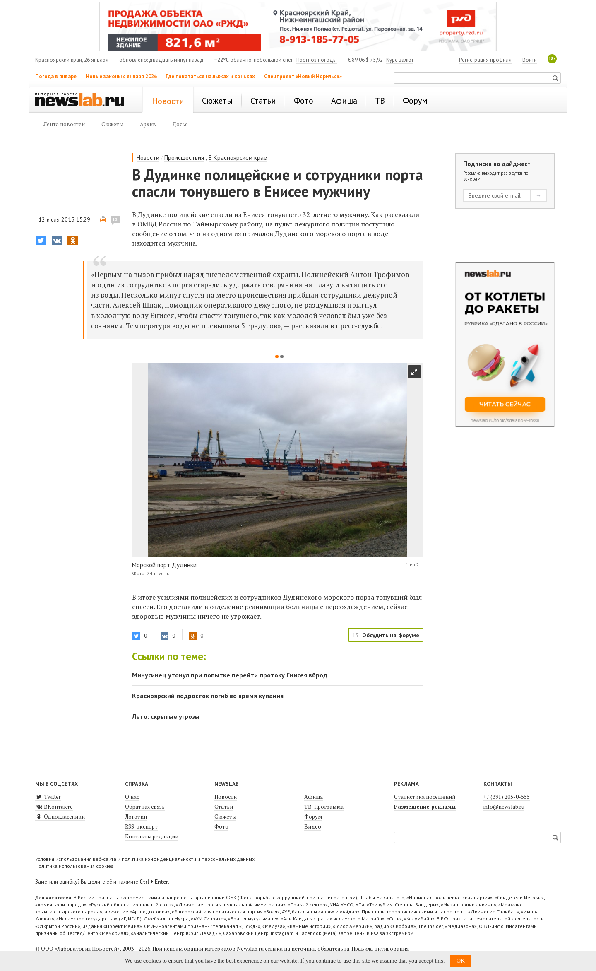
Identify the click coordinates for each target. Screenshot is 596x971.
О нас (132, 796)
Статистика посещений (424, 796)
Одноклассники (60, 816)
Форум (313, 816)
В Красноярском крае (238, 157)
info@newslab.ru (503, 806)
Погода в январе (56, 76)
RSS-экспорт (141, 826)
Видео (312, 826)
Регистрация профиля (485, 59)
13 (115, 219)
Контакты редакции (151, 836)
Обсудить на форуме (390, 635)
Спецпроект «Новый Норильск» (303, 76)
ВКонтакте (54, 806)
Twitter (48, 796)
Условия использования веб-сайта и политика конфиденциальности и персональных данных (145, 859)
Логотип (136, 816)
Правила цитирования (380, 948)
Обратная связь (145, 806)
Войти (529, 59)
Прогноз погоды (316, 59)
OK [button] (461, 961)
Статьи (223, 806)
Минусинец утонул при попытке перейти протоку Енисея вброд (229, 675)
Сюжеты (225, 816)
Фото (221, 826)
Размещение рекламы (425, 806)
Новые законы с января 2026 (121, 76)
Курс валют (399, 59)
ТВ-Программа (324, 806)
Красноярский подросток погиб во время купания (208, 696)
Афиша (313, 796)
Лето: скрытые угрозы (165, 716)
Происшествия (184, 157)
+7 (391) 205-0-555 (506, 796)
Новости (148, 157)
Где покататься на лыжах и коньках (210, 76)
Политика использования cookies (74, 866)
